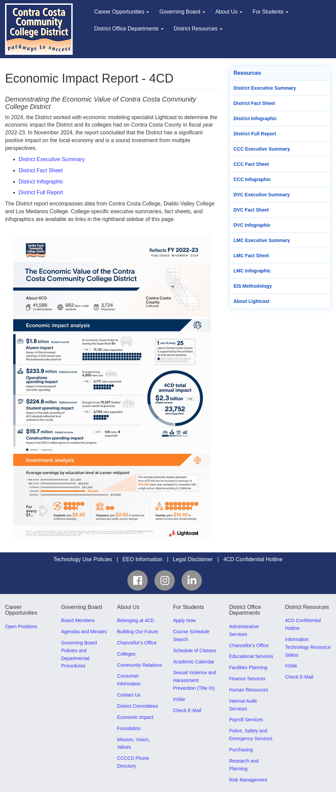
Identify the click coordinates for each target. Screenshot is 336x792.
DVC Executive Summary (262, 194)
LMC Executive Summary (262, 240)
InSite (179, 699)
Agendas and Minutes (84, 631)
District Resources (198, 28)
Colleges (126, 654)
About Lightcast (252, 301)
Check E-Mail (187, 710)
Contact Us (128, 695)
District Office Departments (129, 28)
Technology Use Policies (82, 559)
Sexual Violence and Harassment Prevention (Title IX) (194, 680)
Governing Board (182, 12)
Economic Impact (135, 717)
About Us (228, 12)
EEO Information (142, 559)
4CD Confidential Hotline (253, 559)
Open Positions (21, 626)
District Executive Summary (52, 159)
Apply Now (184, 620)
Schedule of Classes (194, 650)
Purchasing (241, 749)
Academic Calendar (193, 661)
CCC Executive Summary (262, 149)
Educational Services (251, 656)
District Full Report (41, 192)
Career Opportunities (121, 12)
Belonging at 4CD (135, 620)
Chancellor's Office (137, 642)
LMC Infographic (252, 270)
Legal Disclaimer (193, 559)
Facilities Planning (248, 667)
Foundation (129, 728)
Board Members (78, 620)
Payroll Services (246, 719)
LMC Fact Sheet (251, 255)
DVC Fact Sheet (251, 210)
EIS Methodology (253, 286)
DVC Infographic (252, 225)
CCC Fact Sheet (251, 164)
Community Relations (139, 665)
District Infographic (41, 181)
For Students (270, 12)
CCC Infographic (252, 179)
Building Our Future (137, 631)
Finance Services (247, 678)
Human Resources (248, 689)
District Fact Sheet (41, 170)
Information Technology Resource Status (308, 647)
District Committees (137, 706)
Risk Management (248, 780)
